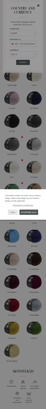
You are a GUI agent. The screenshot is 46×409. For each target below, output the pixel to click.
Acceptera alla (29, 212)
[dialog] (23, 204)
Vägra (12, 212)
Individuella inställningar (23, 205)
